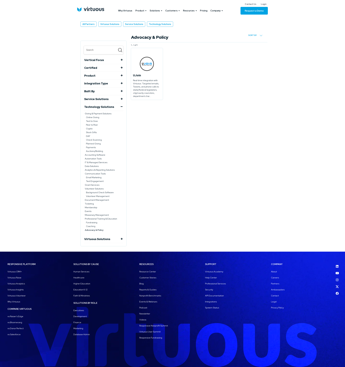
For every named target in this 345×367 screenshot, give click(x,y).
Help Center (211, 277)
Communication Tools (95, 173)
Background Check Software (100, 192)
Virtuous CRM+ (15, 271)
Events (88, 211)
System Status (212, 307)
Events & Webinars (148, 301)
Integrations (211, 301)
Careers (275, 277)
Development (80, 316)
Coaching (90, 226)
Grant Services (92, 185)
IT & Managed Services (96, 162)
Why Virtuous (14, 301)
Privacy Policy (277, 307)
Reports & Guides (147, 289)
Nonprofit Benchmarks (150, 295)
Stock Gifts (91, 132)
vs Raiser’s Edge (15, 316)
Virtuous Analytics (16, 283)
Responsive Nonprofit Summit (153, 325)
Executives (78, 310)
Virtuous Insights (16, 289)
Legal (274, 301)
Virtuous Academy (214, 271)
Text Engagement (95, 181)
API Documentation (214, 295)
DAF (88, 136)
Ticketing (89, 203)
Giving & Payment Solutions (98, 113)
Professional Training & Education (101, 218)
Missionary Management (97, 215)
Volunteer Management (97, 196)
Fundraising (91, 222)
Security (209, 289)
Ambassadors (277, 289)
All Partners (88, 24)
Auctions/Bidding (94, 151)
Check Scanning (94, 140)
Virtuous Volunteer (17, 295)
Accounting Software (95, 155)
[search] (103, 50)
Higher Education (81, 283)
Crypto (89, 128)
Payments (91, 147)
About (274, 271)
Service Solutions (134, 24)
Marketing (78, 328)
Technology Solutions (160, 24)
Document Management (97, 200)
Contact (275, 295)
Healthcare (78, 277)
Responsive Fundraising (150, 337)
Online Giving (92, 117)
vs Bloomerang (15, 322)
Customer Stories (147, 277)
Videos (142, 319)
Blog (141, 283)
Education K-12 (80, 289)
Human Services (81, 271)
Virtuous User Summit (149, 331)
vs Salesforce (14, 334)
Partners (275, 283)
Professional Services (215, 283)
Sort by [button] (255, 35)
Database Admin (81, 334)
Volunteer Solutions (94, 188)
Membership (91, 207)
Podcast (143, 307)
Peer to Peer (92, 124)
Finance (77, 322)
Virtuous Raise (14, 277)
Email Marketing (93, 177)
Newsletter (144, 313)
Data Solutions (92, 166)
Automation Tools (93, 158)
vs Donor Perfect (16, 328)
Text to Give (92, 121)
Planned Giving (93, 143)
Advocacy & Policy (94, 230)
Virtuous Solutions (109, 24)
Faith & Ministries (81, 295)
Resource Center (147, 271)
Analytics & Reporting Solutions (100, 170)
